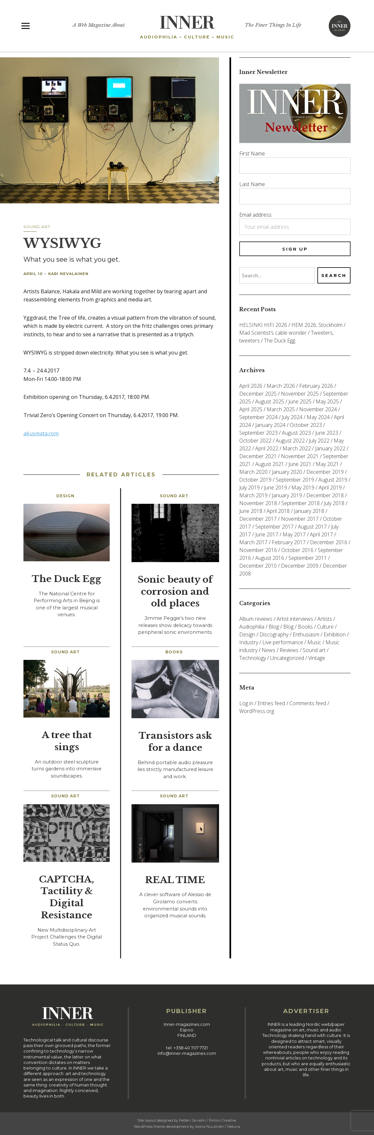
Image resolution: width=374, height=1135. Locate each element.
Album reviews (255, 618)
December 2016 (328, 542)
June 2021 (300, 464)
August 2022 (290, 440)
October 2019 (255, 479)
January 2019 (287, 495)
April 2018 (278, 511)
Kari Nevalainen (68, 273)
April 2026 (250, 385)
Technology (252, 658)
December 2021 (258, 456)
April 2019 (330, 487)
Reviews (289, 650)
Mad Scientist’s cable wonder (273, 332)
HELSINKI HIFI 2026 (263, 324)
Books (174, 651)
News (268, 650)
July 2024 (292, 417)
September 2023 (258, 432)
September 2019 (295, 479)
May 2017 (294, 534)
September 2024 (258, 417)
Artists (324, 618)
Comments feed (307, 703)
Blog (274, 626)
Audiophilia (251, 626)
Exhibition (335, 634)
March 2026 (281, 385)
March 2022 (297, 448)
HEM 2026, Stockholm (316, 324)
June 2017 (266, 534)
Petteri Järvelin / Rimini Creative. (208, 1120)
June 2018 (250, 511)
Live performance (282, 642)
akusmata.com (41, 433)
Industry (248, 642)
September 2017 (274, 526)
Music (314, 642)
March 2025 (281, 409)
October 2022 (255, 440)
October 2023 (306, 425)
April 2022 (266, 448)
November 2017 (300, 518)
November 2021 (300, 456)
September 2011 (307, 557)
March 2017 (253, 542)
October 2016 (297, 550)
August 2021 (269, 464)
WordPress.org (256, 711)
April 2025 (250, 409)
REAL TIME (175, 880)
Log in (246, 703)
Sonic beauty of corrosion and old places (175, 591)
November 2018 (258, 503)
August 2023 (296, 432)
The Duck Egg (66, 579)
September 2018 (300, 503)
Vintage (316, 658)
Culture (325, 626)
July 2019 (249, 487)
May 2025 (327, 401)
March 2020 (253, 471)
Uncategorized (287, 658)
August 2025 (269, 401)
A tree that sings (67, 741)
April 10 (33, 273)
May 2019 (302, 487)
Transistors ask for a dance (175, 741)
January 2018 (309, 511)
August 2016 (269, 557)
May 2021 (327, 464)
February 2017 (289, 542)
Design (65, 495)
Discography (273, 634)
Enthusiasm (306, 634)
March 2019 (253, 495)
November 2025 (300, 393)
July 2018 (334, 503)
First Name (252, 153)
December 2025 (258, 393)
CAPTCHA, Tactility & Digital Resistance (66, 897)
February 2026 (316, 385)
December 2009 (299, 565)
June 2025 (300, 401)
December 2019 (325, 471)
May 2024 (318, 417)
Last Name (252, 184)
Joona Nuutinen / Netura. (218, 1126)
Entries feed (271, 703)
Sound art (36, 226)
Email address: (255, 214)
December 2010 (258, 565)
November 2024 (318, 409)
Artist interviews (295, 618)
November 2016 (258, 550)
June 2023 (326, 432)
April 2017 (321, 534)
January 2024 (270, 425)
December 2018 (325, 495)
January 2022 (330, 448)
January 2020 (287, 471)
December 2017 (258, 518)
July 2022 (319, 440)
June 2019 (275, 487)
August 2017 (312, 526)
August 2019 (332, 479)
